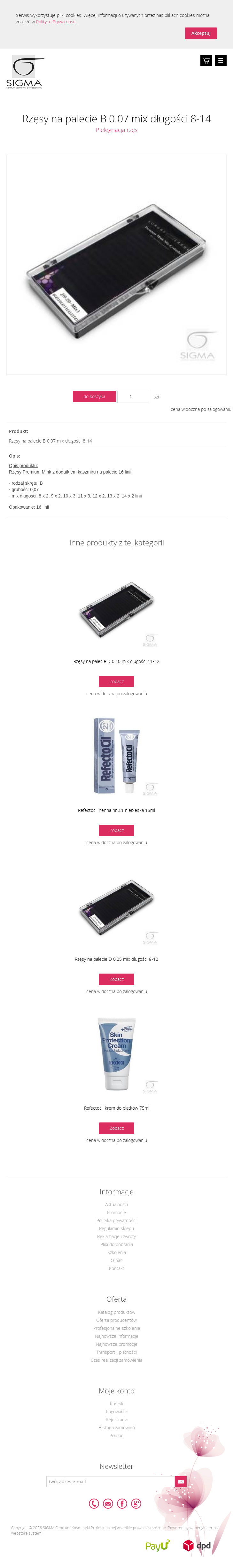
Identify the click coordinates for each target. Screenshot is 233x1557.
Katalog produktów (116, 1312)
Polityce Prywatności (56, 22)
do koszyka (94, 396)
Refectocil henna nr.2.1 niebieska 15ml (116, 810)
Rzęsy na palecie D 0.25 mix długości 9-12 (116, 959)
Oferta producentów (116, 1320)
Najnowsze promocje (116, 1344)
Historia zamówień (116, 1427)
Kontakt (116, 1268)
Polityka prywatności (116, 1220)
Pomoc (116, 1435)
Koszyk (206, 65)
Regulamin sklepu (116, 1228)
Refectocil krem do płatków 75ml (116, 1108)
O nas (116, 1260)
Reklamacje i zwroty (116, 1236)
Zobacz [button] (117, 681)
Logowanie (116, 1411)
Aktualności (116, 1204)
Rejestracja (117, 1419)
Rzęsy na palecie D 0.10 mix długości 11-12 (116, 661)
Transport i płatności (117, 1352)
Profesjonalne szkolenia (116, 1328)
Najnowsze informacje (116, 1336)
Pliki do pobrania (116, 1244)
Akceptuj (201, 33)
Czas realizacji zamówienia (116, 1360)
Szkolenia (116, 1252)
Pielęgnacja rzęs (116, 130)
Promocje (116, 1212)
